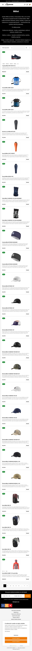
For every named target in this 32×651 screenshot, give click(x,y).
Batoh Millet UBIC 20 (6, 527)
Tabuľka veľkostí (16, 617)
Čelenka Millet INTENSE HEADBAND (9, 242)
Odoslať (28, 595)
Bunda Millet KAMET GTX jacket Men (10, 573)
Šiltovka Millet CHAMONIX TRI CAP (9, 395)
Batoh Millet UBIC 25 (6, 505)
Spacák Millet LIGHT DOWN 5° (8, 153)
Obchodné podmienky (16, 610)
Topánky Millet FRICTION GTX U (8, 65)
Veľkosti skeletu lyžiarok (16, 619)
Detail (27, 71)
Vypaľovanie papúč (16, 615)
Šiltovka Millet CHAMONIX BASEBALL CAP (11, 461)
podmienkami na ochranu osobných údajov (21, 599)
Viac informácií (7, 631)
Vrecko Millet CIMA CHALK (7, 87)
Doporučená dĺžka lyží (16, 614)
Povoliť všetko (16, 641)
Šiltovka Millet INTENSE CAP (8, 286)
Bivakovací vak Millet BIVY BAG (8, 131)
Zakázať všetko (16, 638)
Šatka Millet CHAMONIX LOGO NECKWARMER (11, 198)
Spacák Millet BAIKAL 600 (7, 176)
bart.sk (18, 649)
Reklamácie (16, 612)
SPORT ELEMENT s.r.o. (13, 647)
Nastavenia (16, 635)
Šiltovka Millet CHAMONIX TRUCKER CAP (11, 351)
